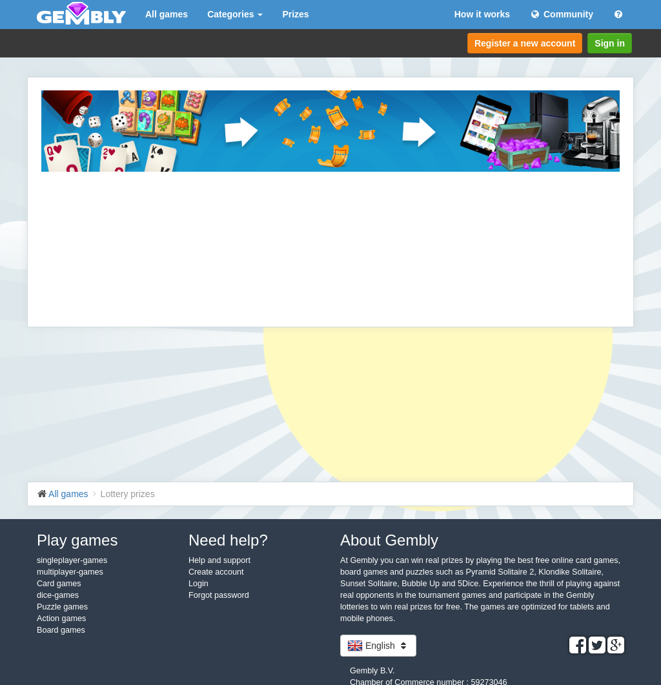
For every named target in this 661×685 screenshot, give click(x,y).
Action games (61, 618)
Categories (235, 14)
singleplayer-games (72, 560)
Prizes (295, 14)
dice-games (58, 595)
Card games (59, 583)
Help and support (219, 560)
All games (166, 14)
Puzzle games (62, 606)
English (378, 645)
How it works (482, 14)
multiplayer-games (70, 572)
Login (198, 583)
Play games (77, 540)
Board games (61, 630)
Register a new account (524, 43)
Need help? (228, 540)
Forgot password (218, 595)
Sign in (610, 43)
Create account (215, 572)
